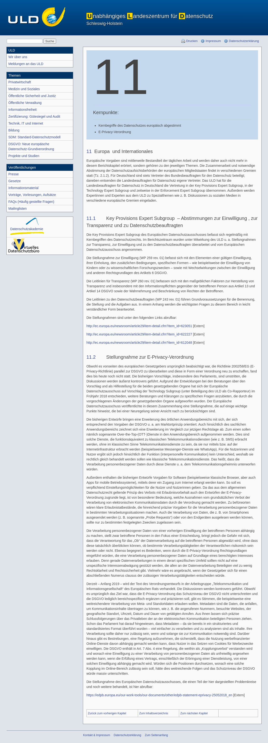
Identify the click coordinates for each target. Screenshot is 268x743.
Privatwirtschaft (19, 82)
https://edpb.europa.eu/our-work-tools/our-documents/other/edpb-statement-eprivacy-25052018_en (159, 695)
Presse (13, 174)
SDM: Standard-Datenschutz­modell (34, 137)
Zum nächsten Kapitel (194, 713)
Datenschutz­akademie (26, 226)
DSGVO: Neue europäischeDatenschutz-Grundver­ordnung (31, 146)
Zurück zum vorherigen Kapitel (107, 713)
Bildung (13, 130)
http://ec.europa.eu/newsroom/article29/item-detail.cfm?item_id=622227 (139, 334)
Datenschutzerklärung (244, 41)
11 (89, 151)
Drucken (191, 41)
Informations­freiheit (22, 109)
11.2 (91, 357)
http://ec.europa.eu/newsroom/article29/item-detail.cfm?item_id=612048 (139, 342)
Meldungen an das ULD (25, 64)
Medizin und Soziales (24, 89)
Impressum (213, 41)
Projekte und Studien (23, 156)
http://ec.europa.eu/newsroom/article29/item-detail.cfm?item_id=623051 (139, 326)
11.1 (91, 218)
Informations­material (23, 188)
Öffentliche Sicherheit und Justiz (32, 96)
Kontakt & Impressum (96, 735)
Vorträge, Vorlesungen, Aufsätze (32, 195)
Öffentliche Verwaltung (25, 103)
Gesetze (14, 181)
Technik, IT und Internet (25, 123)
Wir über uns (17, 57)
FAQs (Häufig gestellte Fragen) (31, 202)
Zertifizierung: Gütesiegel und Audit (34, 116)
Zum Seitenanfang (156, 735)
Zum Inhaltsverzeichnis (153, 713)
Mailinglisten (17, 208)
